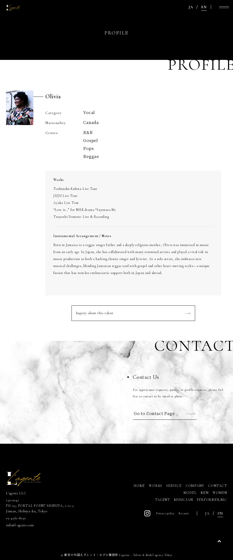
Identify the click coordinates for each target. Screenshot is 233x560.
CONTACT (217, 486)
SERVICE (174, 486)
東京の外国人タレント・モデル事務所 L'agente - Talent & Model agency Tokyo (118, 555)
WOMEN (220, 493)
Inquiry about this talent (95, 313)
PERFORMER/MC (212, 500)
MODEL (190, 493)
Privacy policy (165, 513)
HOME (139, 486)
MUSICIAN (183, 500)
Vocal (89, 112)
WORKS (155, 486)
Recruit (184, 513)
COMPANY (195, 486)
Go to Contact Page (154, 413)
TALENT (162, 500)
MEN (205, 493)
